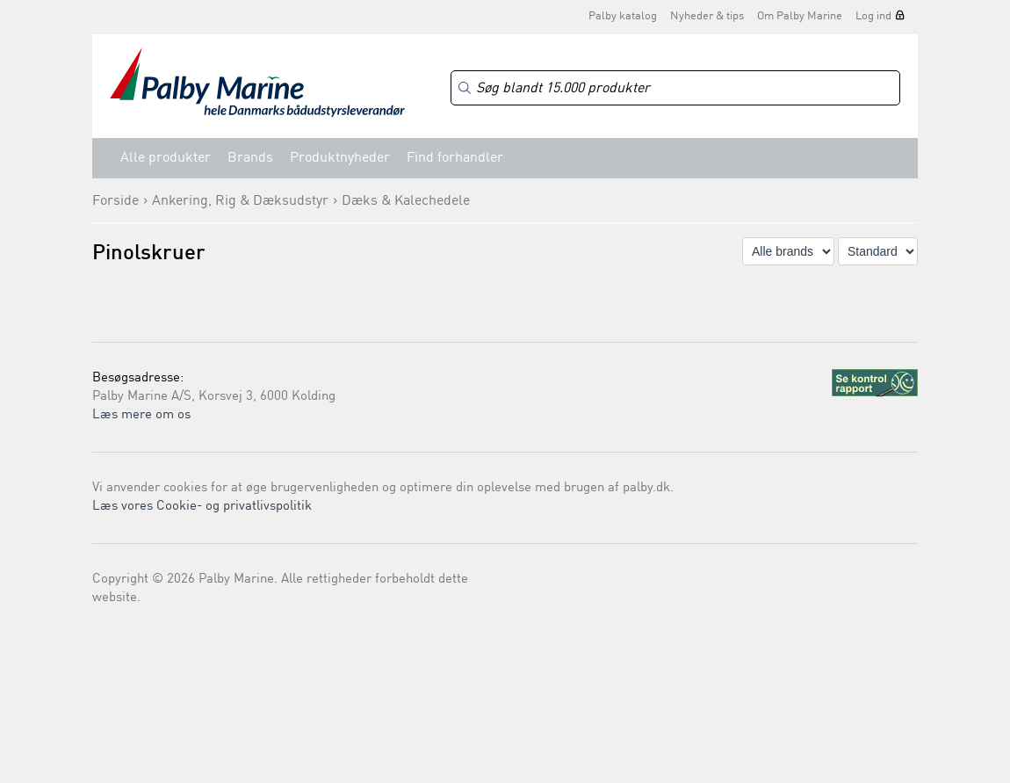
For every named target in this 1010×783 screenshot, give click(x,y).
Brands (250, 158)
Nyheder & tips (707, 16)
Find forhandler (455, 158)
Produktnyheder (340, 158)
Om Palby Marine (799, 16)
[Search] (675, 88)
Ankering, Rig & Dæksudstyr (240, 201)
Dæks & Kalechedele (406, 201)
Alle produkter (165, 158)
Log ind (873, 16)
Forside (115, 201)
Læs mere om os (141, 415)
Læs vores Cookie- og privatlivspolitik (202, 506)
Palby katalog (622, 16)
